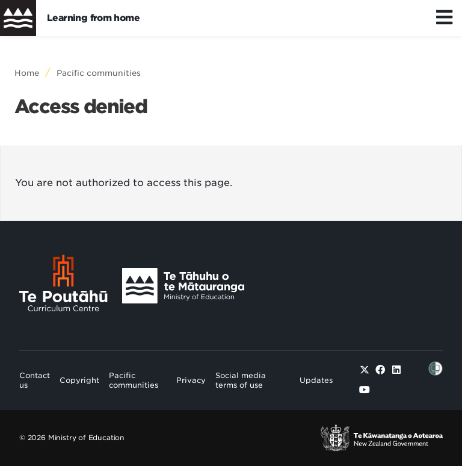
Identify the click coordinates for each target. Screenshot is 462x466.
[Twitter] (365, 370)
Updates (316, 380)
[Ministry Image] (183, 285)
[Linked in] (396, 370)
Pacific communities (99, 73)
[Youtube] (365, 390)
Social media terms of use (240, 380)
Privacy (191, 380)
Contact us (34, 380)
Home (26, 73)
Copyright (79, 380)
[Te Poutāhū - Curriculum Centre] (63, 286)
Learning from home (93, 18)
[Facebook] (380, 370)
